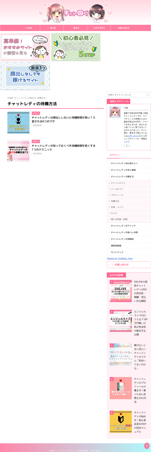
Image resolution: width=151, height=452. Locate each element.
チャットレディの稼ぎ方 (122, 147)
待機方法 (115, 172)
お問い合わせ (122, 28)
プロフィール (117, 166)
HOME (52, 422)
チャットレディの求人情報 (123, 140)
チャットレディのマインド (123, 196)
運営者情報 (116, 216)
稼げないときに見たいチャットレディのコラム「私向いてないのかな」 (140, 327)
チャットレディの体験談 (122, 210)
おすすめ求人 (99, 28)
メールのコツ (117, 159)
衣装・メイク (117, 178)
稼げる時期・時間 (119, 190)
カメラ (114, 184)
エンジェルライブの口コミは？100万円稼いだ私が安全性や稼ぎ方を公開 (140, 294)
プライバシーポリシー (67, 422)
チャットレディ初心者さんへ (124, 134)
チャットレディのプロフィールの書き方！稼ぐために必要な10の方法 (140, 361)
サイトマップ (117, 223)
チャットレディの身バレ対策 (124, 203)
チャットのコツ (118, 153)
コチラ (127, 112)
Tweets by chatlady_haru (120, 229)
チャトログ (10, 449)
